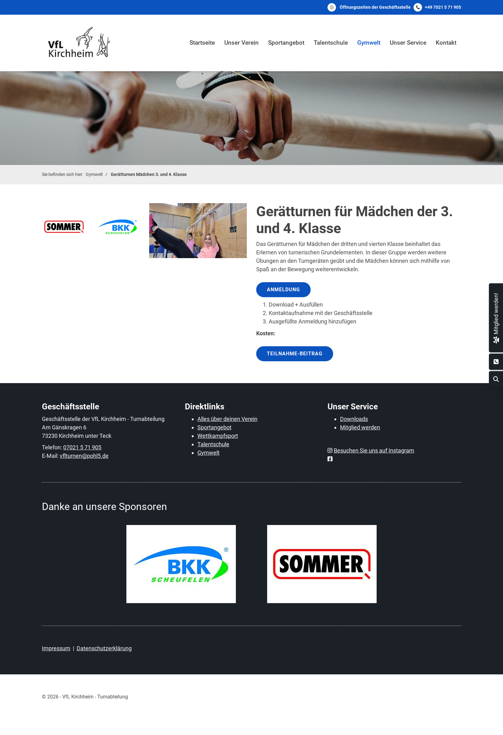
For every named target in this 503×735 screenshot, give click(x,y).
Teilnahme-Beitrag (295, 354)
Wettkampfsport (217, 435)
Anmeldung (283, 289)
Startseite (202, 42)
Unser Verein (241, 42)
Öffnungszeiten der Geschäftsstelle (375, 7)
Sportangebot (286, 42)
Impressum (56, 648)
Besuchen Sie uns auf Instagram (374, 450)
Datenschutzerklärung (104, 648)
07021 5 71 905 (82, 447)
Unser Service (408, 42)
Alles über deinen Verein (227, 419)
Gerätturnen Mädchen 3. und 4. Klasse (149, 174)
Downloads (354, 419)
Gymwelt (368, 42)
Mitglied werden (360, 427)
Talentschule (331, 42)
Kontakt (446, 42)
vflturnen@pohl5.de (84, 455)
